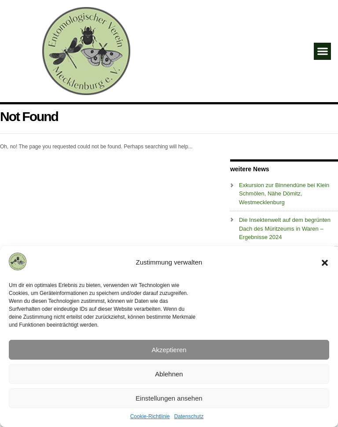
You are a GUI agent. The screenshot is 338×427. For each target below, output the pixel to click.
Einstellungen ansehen (169, 398)
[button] (324, 262)
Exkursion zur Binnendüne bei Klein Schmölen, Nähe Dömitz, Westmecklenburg (284, 194)
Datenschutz (189, 416)
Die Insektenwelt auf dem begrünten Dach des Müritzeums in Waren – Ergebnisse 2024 (285, 228)
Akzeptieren (168, 349)
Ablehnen (169, 374)
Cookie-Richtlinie (150, 416)
